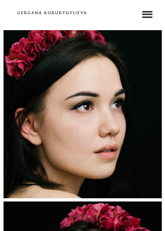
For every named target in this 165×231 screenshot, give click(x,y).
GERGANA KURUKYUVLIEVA (52, 13)
